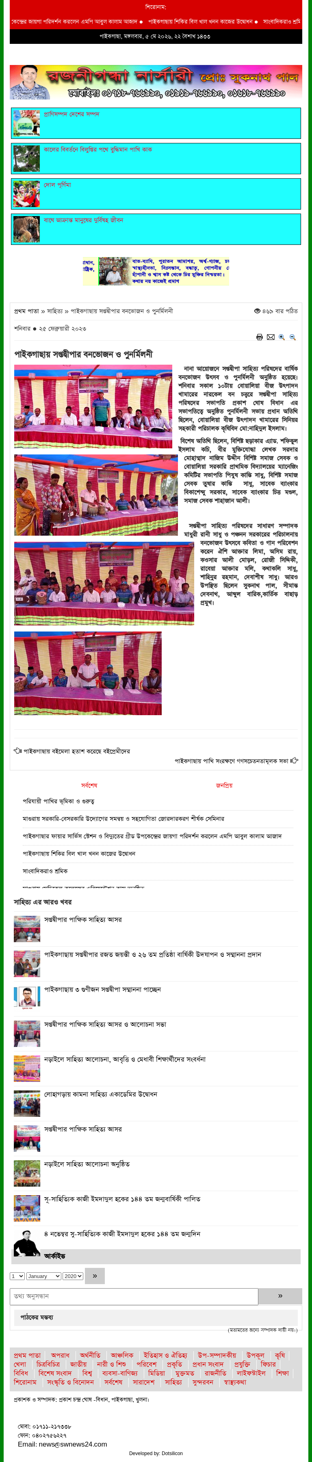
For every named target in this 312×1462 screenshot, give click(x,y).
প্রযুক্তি (242, 1364)
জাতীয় (78, 1364)
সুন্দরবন (203, 1382)
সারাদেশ (143, 1382)
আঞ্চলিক (122, 1355)
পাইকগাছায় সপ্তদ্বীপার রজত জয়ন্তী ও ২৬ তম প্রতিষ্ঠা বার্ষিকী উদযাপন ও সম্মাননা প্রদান (152, 955)
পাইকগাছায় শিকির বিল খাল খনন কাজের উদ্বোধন (204, 22)
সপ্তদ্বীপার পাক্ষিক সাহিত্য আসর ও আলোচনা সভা (105, 1024)
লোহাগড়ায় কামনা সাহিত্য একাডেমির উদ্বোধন (100, 1094)
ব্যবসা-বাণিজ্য (120, 1373)
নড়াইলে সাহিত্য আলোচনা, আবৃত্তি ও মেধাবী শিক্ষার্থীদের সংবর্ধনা (125, 1059)
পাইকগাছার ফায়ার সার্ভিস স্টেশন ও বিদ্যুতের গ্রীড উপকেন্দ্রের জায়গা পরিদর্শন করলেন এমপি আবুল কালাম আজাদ (152, 836)
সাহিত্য (173, 1382)
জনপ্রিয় (224, 785)
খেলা (20, 1364)
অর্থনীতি (90, 1355)
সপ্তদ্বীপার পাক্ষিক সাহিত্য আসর (83, 920)
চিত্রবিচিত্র (48, 1364)
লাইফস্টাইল (251, 1373)
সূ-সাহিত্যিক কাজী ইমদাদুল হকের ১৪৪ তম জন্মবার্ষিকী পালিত (122, 1199)
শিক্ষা (282, 1373)
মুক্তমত (185, 1373)
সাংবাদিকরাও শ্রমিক (287, 22)
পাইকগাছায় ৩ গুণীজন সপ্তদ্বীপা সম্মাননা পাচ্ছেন (102, 990)
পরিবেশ (146, 1364)
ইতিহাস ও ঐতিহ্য (165, 1355)
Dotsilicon (172, 1453)
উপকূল (255, 1355)
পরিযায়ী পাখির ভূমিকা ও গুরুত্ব (58, 801)
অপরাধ (60, 1355)
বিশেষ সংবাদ (55, 1373)
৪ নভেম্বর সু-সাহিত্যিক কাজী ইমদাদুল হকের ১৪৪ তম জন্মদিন (122, 1234)
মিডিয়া (156, 1373)
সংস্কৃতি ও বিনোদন (70, 1382)
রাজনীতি (215, 1373)
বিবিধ (21, 1373)
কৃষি (280, 1355)
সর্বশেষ (89, 785)
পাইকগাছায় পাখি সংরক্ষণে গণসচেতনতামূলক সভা (231, 761)
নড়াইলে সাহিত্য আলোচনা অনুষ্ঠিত (87, 1164)
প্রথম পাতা (26, 311)
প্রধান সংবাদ (208, 1364)
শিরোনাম (25, 1382)
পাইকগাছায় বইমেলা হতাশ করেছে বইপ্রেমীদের (77, 751)
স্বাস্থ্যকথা (235, 1382)
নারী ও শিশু (111, 1364)
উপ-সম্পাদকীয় (217, 1355)
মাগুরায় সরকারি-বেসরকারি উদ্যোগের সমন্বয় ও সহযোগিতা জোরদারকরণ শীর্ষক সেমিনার (123, 819)
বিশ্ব (87, 1373)
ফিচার (268, 1364)
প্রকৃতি (174, 1364)
